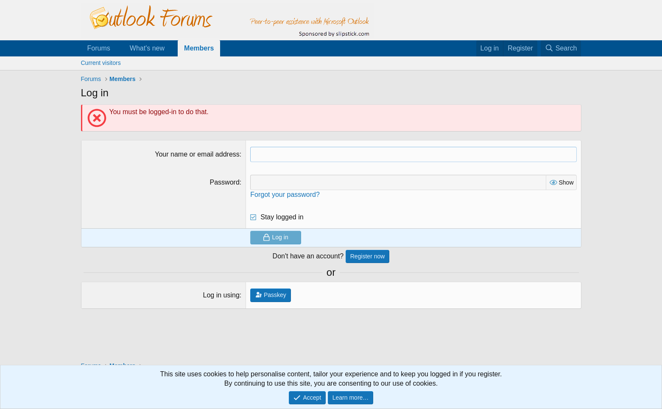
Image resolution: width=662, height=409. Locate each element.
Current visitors (101, 62)
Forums (98, 48)
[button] (117, 48)
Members (199, 48)
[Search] (561, 48)
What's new (147, 48)
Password (225, 182)
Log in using (221, 295)
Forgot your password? (285, 194)
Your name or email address (197, 154)
